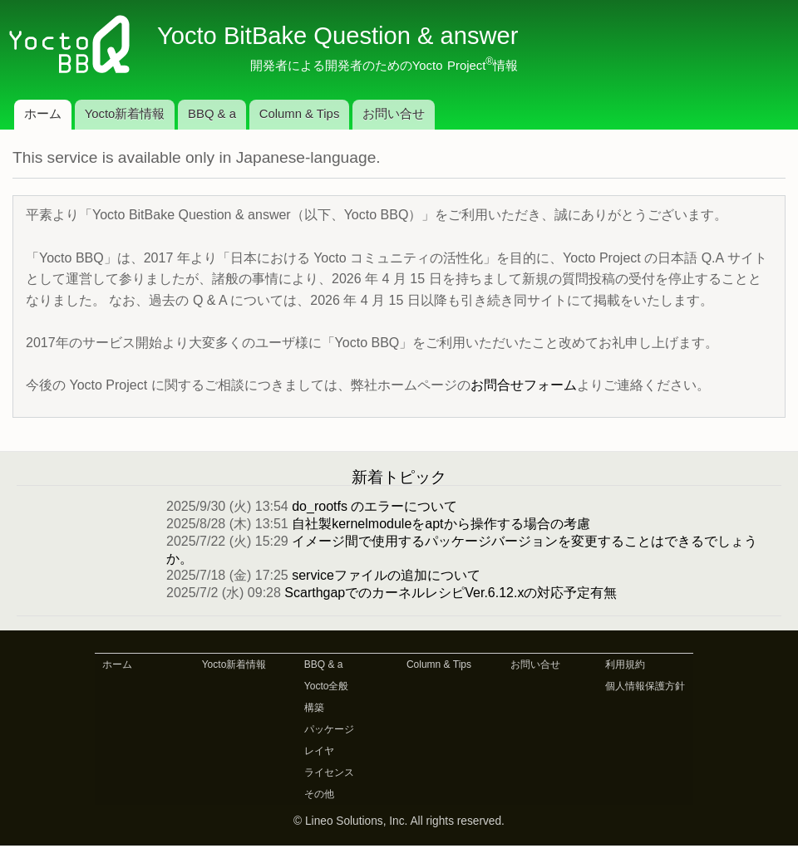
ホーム (43, 113)
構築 (314, 707)
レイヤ (319, 751)
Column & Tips (299, 113)
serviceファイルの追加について (386, 575)
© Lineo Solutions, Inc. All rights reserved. (399, 821)
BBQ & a (212, 113)
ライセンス (329, 772)
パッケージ (329, 729)
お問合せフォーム (523, 385)
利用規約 (625, 664)
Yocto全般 (326, 686)
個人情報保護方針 (645, 686)
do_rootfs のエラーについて (374, 506)
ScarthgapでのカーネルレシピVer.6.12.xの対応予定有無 (450, 593)
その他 (319, 794)
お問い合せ (393, 113)
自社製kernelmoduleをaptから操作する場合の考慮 (440, 524)
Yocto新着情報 (125, 113)
